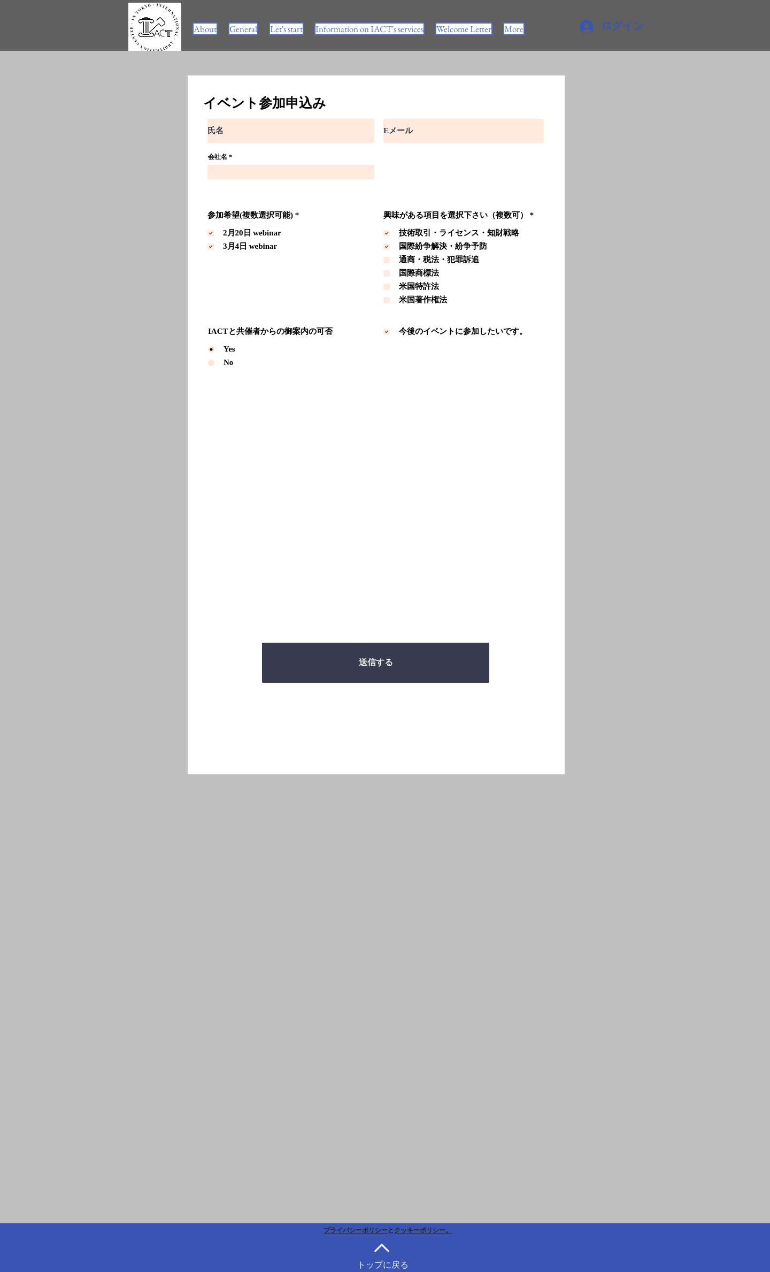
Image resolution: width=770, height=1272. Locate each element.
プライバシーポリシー (356, 1230)
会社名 (217, 157)
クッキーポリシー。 (423, 1230)
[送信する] (375, 663)
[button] (369, 28)
